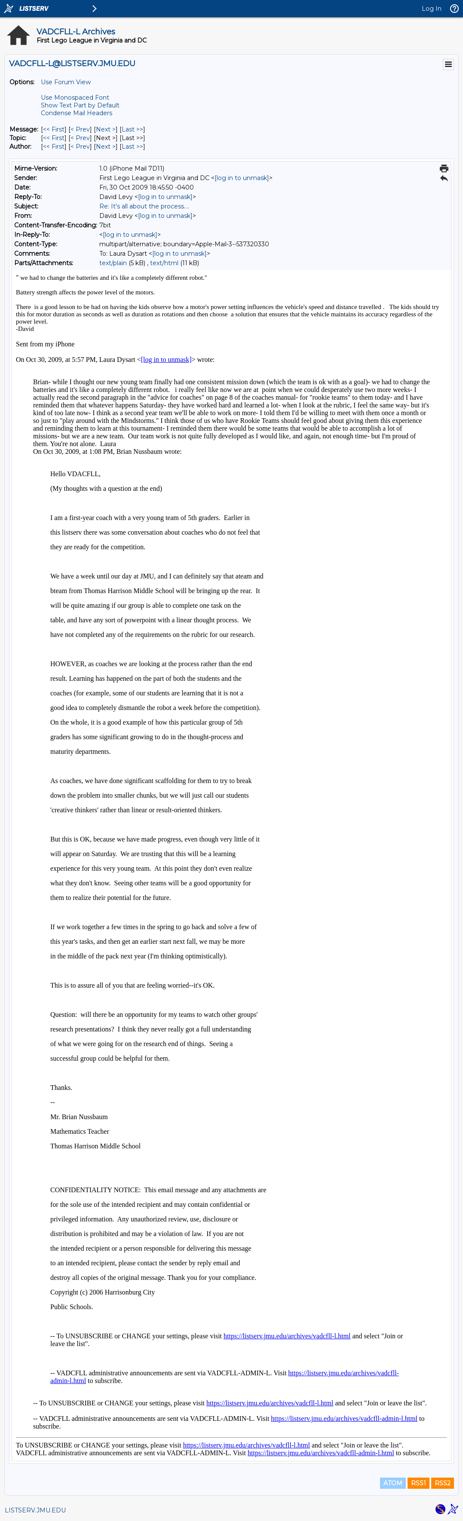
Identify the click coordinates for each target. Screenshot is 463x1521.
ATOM (392, 1483)
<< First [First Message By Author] (53, 146)
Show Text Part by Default (80, 105)
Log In (432, 8)
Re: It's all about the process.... (144, 206)
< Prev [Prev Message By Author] (80, 146)
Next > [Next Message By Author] (106, 146)
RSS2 (443, 1483)
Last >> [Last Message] (132, 129)
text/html (164, 263)
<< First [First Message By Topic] (53, 138)
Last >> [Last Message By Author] (132, 146)
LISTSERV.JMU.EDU (35, 1510)
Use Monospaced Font (75, 97)
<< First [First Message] (53, 129)
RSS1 (418, 1483)
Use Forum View (66, 82)
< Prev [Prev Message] (80, 129)
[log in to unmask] (242, 178)
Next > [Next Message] (106, 129)
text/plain (113, 263)
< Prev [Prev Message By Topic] (80, 138)
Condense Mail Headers (76, 113)
